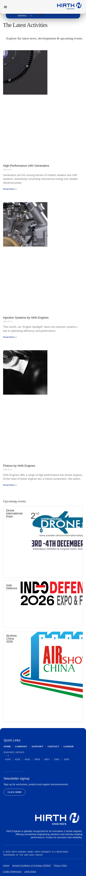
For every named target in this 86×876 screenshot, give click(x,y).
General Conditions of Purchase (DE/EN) (31, 865)
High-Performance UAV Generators (26, 165)
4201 (17, 759)
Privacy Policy (60, 865)
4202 (27, 759)
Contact (53, 746)
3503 (37, 759)
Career (68, 746)
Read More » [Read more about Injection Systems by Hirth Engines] (10, 337)
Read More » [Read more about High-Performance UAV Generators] (10, 189)
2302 (66, 759)
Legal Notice (30, 871)
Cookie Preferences (12, 871)
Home (7, 746)
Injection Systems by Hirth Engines (26, 317)
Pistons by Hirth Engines (19, 465)
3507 (47, 759)
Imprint (6, 865)
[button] (5, 6)
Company (21, 746)
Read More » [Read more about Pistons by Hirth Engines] (10, 485)
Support (37, 746)
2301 (56, 759)
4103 (8, 759)
